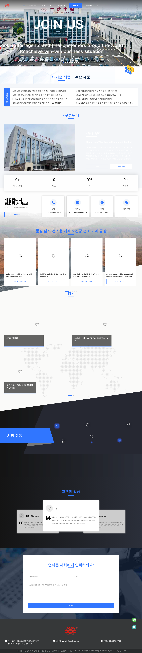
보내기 (71, 605)
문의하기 (61, 5)
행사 (51, 5)
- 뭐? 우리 (33, 5)
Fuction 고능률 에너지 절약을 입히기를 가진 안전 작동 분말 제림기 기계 (40, 99)
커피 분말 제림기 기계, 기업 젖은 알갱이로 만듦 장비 (97, 91)
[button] (19, 523)
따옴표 (75, 5)
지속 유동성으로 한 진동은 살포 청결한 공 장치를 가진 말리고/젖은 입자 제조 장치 (105, 103)
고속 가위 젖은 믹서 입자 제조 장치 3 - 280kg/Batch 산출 (98, 95)
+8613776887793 (102, 212)
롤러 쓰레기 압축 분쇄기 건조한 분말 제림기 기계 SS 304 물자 (37, 103)
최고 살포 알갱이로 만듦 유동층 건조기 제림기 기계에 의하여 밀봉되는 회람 (41, 91)
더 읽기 (97, 166)
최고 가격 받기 (20, 281)
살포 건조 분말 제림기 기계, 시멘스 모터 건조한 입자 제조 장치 (37, 95)
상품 (43, 5)
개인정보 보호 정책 (30, 651)
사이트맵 (19, 651)
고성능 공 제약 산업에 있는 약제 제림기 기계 (94, 99)
